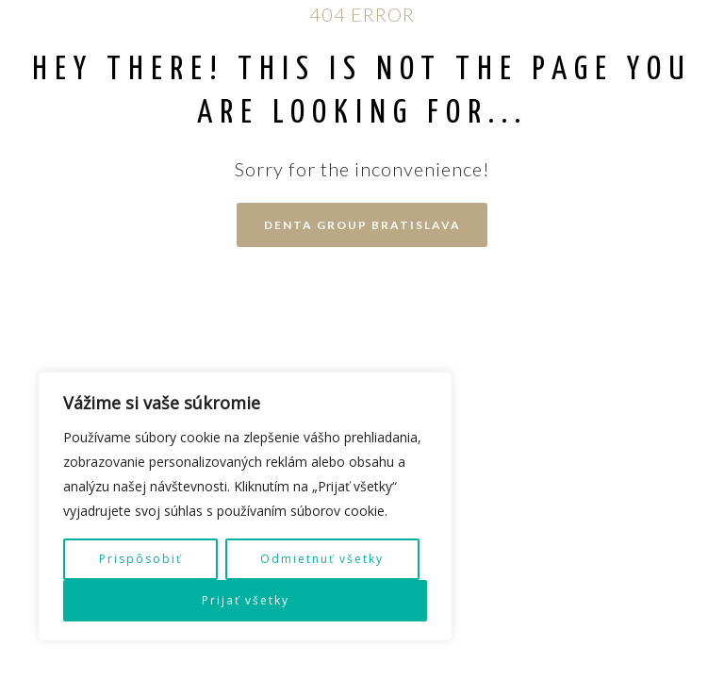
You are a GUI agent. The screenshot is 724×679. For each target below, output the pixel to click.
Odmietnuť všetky (322, 559)
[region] (245, 506)
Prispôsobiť (140, 559)
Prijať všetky (245, 600)
